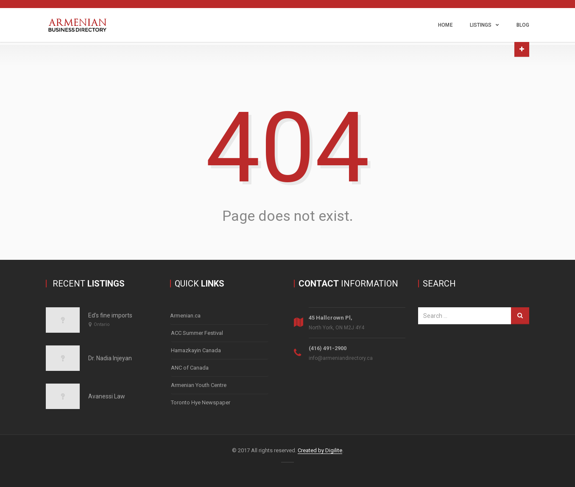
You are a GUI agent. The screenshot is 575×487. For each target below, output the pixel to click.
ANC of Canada (190, 368)
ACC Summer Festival (197, 333)
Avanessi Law (106, 396)
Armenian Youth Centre (198, 385)
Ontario (102, 324)
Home (445, 25)
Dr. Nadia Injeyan (110, 358)
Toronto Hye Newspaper (200, 402)
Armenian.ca (185, 315)
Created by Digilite (320, 450)
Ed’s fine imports (110, 315)
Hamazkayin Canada (196, 350)
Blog (522, 25)
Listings (481, 25)
